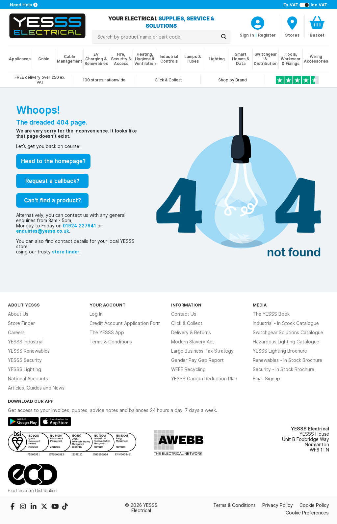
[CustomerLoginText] (258, 22)
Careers (16, 332)
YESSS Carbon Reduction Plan (204, 378)
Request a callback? (52, 181)
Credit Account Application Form (125, 323)
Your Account (107, 304)
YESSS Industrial (25, 341)
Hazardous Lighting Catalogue (286, 341)
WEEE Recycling (188, 369)
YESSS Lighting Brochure (280, 351)
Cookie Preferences (307, 512)
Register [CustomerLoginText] (267, 35)
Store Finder (21, 323)
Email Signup (266, 378)
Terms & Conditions (111, 341)
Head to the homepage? (53, 161)
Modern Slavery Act (192, 341)
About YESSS (24, 304)
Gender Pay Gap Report (197, 360)
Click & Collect (186, 323)
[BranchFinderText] (292, 26)
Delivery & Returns (191, 332)
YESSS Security (25, 360)
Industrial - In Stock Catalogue (286, 323)
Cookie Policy (314, 505)
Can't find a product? (52, 200)
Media (260, 304)
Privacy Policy (277, 505)
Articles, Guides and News (36, 388)
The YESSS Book (271, 314)
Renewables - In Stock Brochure (287, 360)
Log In (96, 314)
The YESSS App (107, 332)
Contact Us (183, 314)
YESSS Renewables (29, 351)
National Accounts (28, 378)
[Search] (223, 36)
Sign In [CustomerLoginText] (247, 35)
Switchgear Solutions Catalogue (288, 332)
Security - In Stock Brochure (283, 369)
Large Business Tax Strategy (202, 351)
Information (186, 304)
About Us (18, 314)
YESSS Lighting (24, 369)
